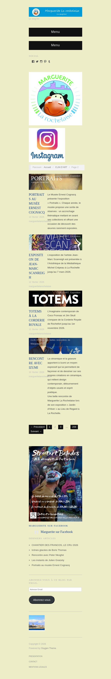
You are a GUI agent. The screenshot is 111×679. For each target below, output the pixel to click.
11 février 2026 (36, 329)
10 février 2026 (36, 372)
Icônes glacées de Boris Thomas (49, 550)
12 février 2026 (36, 282)
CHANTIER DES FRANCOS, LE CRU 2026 (55, 545)
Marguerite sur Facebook (48, 525)
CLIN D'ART (63, 176)
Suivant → (36, 431)
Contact (33, 662)
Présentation (35, 656)
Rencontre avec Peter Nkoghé (48, 555)
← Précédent (38, 427)
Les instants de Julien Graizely (48, 560)
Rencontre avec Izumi (36, 363)
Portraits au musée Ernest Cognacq (37, 203)
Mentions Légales (38, 667)
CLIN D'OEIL (37, 340)
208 (74, 427)
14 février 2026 (36, 217)
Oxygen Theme (48, 648)
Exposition (75, 176)
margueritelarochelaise (40, 221)
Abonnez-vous (41, 599)
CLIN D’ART (61, 167)
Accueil (47, 167)
